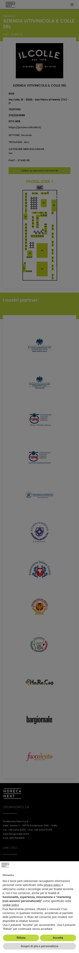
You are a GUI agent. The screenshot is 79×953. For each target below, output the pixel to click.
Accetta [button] (58, 937)
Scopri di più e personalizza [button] (39, 946)
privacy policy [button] (52, 885)
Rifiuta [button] (21, 937)
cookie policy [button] (11, 905)
